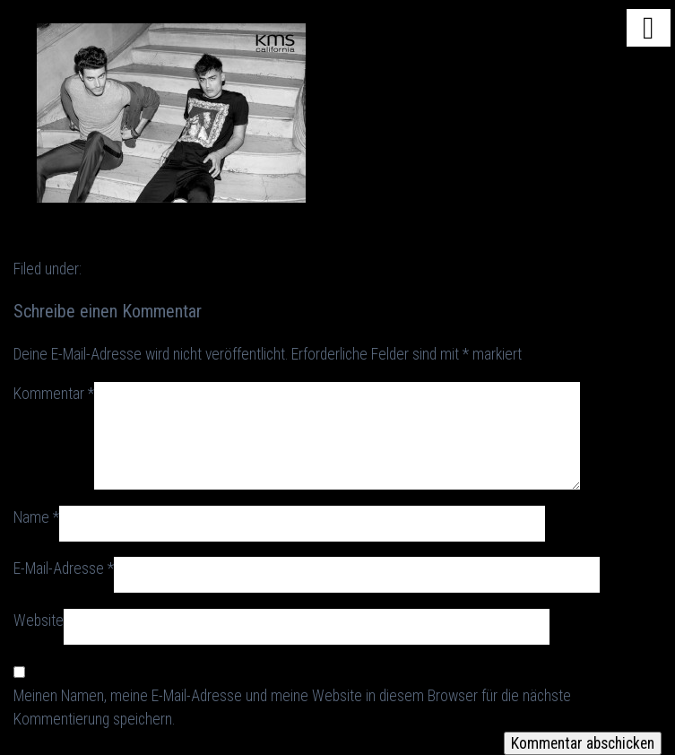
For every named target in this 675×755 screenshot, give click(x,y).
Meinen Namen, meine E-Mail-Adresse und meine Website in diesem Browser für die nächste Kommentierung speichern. (292, 707)
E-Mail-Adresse (63, 568)
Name (36, 517)
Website (38, 620)
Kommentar (53, 394)
